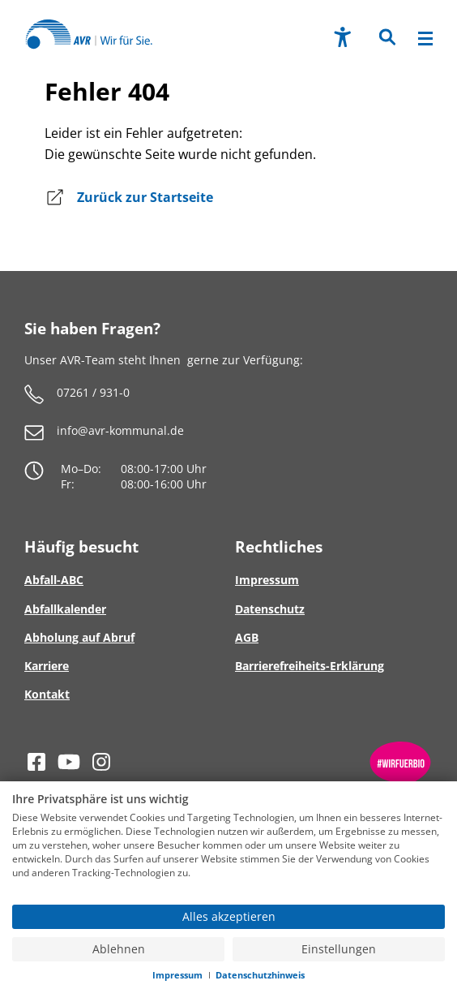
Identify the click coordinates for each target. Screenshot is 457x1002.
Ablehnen (118, 949)
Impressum (177, 975)
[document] (228, 847)
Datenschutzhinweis (260, 975)
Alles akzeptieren (228, 917)
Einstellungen (338, 949)
